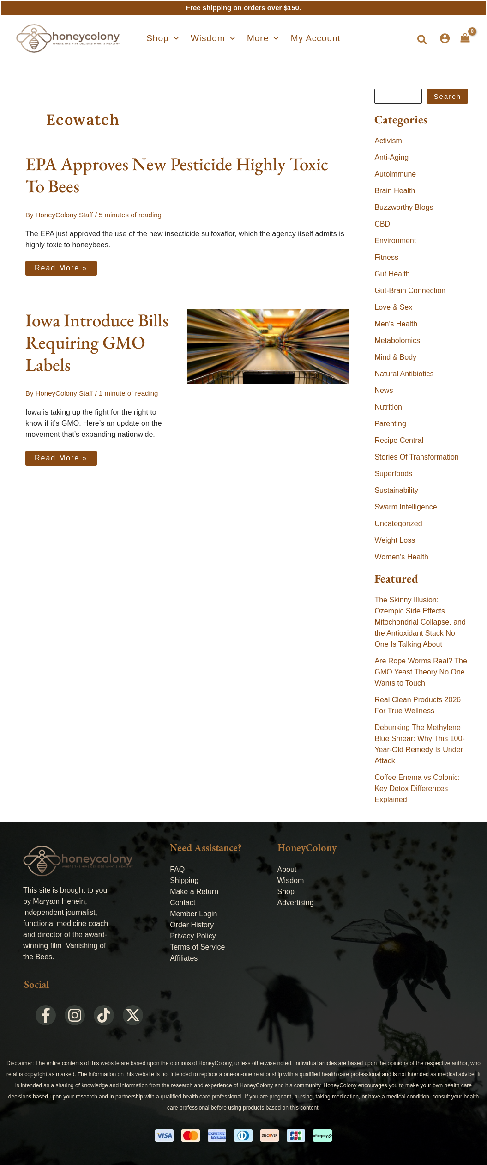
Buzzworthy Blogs (403, 207)
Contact (182, 903)
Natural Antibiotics (403, 374)
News (383, 390)
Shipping (184, 880)
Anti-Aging (391, 157)
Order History (192, 925)
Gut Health (391, 274)
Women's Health (401, 557)
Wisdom (290, 880)
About (287, 869)
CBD (382, 224)
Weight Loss (394, 540)
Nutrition (388, 407)
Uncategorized (398, 523)
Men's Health (395, 324)
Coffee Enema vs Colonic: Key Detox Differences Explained (417, 788)
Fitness (386, 257)
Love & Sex (393, 307)
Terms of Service (197, 947)
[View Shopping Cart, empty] (465, 37)
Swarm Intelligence (405, 507)
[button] (169, 38)
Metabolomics (397, 340)
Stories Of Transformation (416, 457)
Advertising (295, 903)
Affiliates (184, 958)
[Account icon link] (444, 38)
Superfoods (393, 474)
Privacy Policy (193, 936)
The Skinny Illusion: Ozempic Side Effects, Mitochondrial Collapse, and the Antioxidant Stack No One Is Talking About (419, 622)
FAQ (177, 869)
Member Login (193, 914)
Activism (388, 141)
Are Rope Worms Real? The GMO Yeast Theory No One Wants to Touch (420, 672)
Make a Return (194, 891)
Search (447, 96)
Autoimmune (395, 174)
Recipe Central (398, 440)
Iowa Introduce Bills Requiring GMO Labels (96, 342)
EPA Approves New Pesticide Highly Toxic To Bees (176, 175)
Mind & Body (395, 357)
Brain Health (394, 191)
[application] (181, 38)
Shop (286, 891)
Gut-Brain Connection (409, 290)
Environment (395, 241)
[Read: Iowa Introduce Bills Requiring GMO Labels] (268, 346)
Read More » (61, 266)
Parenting (390, 424)
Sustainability (396, 490)
